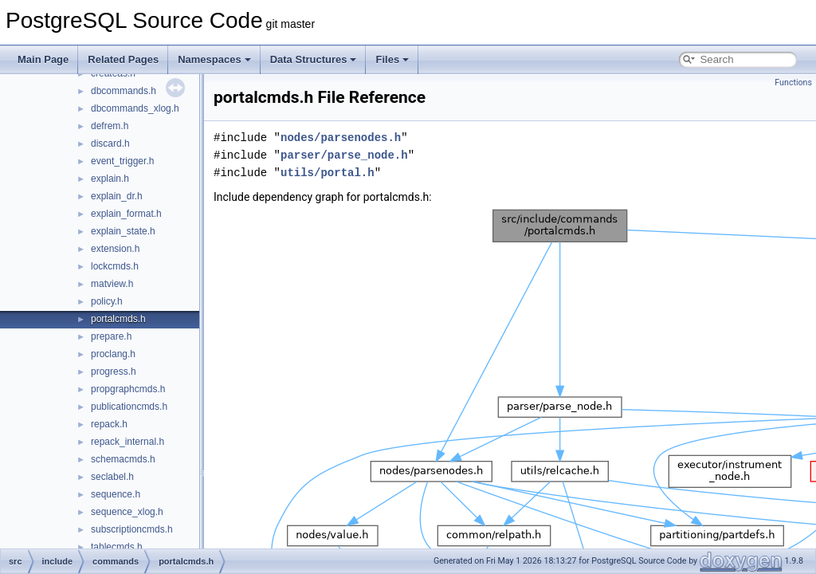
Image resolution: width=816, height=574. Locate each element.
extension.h (115, 248)
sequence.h (115, 494)
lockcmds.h (115, 266)
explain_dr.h (117, 196)
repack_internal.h (127, 441)
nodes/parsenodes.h (340, 137)
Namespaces (214, 59)
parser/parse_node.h (344, 155)
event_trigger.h (122, 161)
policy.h (107, 301)
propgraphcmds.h (128, 389)
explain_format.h (126, 213)
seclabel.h (112, 476)
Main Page (43, 59)
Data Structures (313, 59)
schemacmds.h (123, 459)
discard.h (110, 143)
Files (392, 59)
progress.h (113, 371)
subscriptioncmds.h (132, 529)
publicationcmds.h (129, 406)
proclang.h (113, 354)
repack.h (109, 424)
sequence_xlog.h (127, 511)
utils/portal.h (327, 172)
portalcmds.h (118, 318)
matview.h (112, 283)
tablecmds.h (117, 546)
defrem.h (109, 126)
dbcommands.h (123, 90)
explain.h (110, 178)
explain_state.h (123, 231)
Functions (793, 82)
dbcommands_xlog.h (135, 108)
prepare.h (111, 336)
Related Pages (123, 59)
